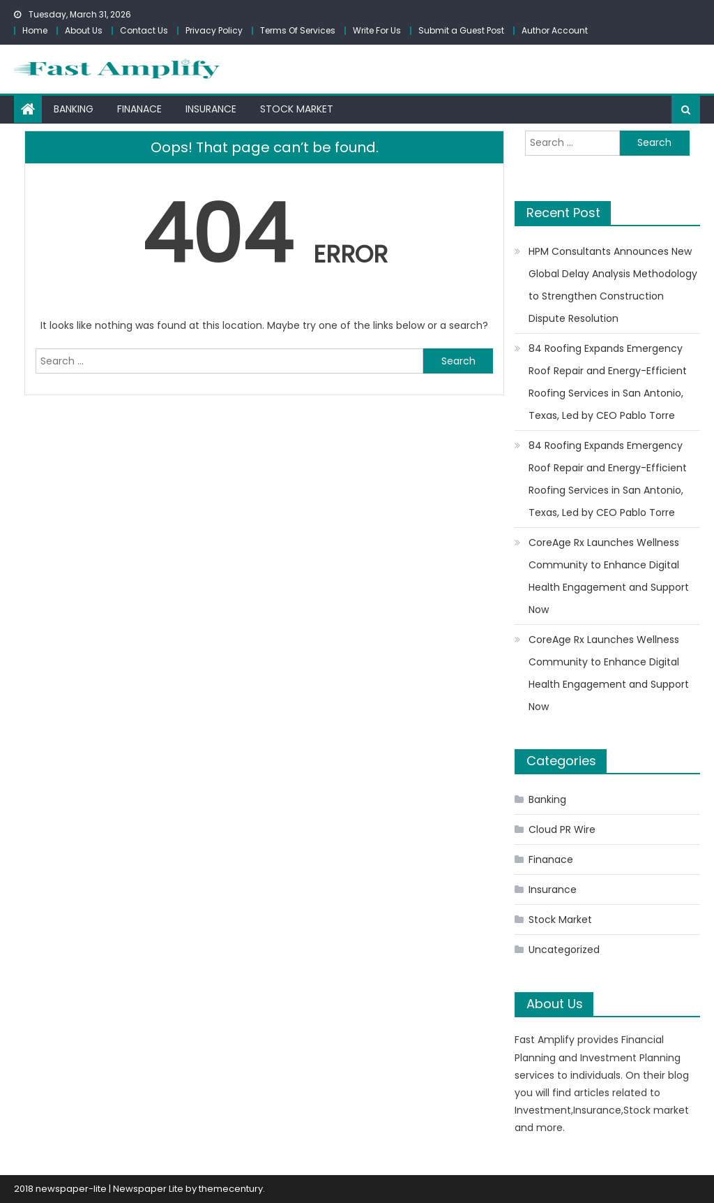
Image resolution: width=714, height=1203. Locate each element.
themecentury (231, 1188)
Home (34, 30)
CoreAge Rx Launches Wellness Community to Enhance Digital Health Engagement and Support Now (609, 576)
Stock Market (296, 109)
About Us (83, 30)
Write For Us (377, 30)
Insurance (210, 109)
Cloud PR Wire (562, 829)
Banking (73, 109)
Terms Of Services (297, 30)
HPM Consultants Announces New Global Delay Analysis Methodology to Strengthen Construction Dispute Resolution (613, 284)
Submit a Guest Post (461, 30)
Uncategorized (564, 950)
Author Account (555, 30)
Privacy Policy (214, 30)
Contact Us (144, 30)
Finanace (139, 109)
